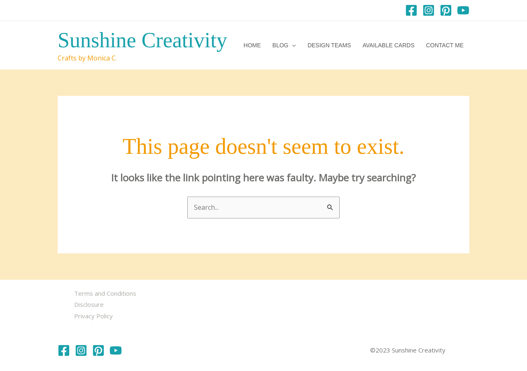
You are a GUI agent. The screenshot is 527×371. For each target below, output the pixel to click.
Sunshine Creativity (142, 40)
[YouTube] (463, 10)
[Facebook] (411, 10)
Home (252, 45)
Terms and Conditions (105, 293)
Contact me (445, 45)
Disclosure (89, 304)
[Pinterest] (446, 10)
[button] (292, 45)
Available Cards (388, 45)
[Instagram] (428, 10)
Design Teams (329, 45)
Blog (284, 45)
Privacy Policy (93, 316)
